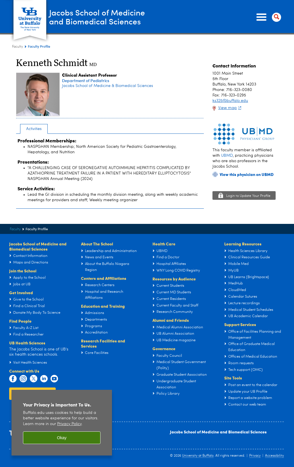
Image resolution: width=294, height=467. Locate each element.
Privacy (255, 456)
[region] (61, 423)
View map (230, 108)
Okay (62, 437)
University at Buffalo (198, 456)
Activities (34, 129)
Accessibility (274, 456)
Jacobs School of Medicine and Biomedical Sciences (218, 432)
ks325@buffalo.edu (230, 101)
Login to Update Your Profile (248, 196)
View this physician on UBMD (247, 174)
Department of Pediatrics (85, 80)
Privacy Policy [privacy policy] (69, 424)
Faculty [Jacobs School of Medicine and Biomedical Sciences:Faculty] (17, 47)
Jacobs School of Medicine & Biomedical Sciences (107, 86)
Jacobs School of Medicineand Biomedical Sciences (102, 17)
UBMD (227, 156)
